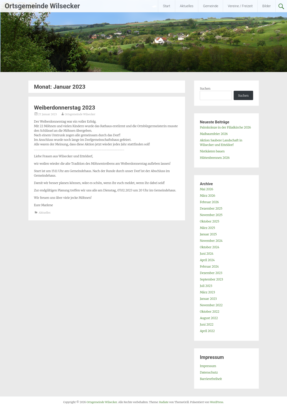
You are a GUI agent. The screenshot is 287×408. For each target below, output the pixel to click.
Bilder (266, 6)
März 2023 (207, 292)
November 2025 (211, 215)
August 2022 (209, 318)
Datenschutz (209, 372)
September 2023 (211, 279)
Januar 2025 (208, 234)
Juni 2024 (206, 253)
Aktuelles (187, 6)
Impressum (208, 366)
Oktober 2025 (209, 221)
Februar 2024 (209, 266)
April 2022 (207, 331)
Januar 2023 (208, 299)
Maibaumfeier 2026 (214, 134)
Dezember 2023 (211, 273)
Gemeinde (210, 6)
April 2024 (207, 260)
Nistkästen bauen (212, 151)
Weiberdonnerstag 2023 (64, 107)
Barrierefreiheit (211, 379)
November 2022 (211, 305)
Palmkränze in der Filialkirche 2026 (225, 127)
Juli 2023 (206, 286)
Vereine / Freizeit (240, 6)
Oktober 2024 (209, 247)
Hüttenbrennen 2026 (214, 158)
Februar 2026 (209, 202)
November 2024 (211, 241)
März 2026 (207, 195)
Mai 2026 (206, 189)
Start (166, 6)
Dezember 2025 (211, 208)
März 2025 (207, 228)
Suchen (205, 88)
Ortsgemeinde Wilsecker (42, 6)
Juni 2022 (206, 324)
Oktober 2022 (209, 311)
